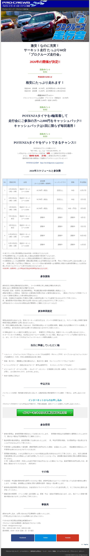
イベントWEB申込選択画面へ (45, 412)
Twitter (45, 537)
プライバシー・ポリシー (77, 551)
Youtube (68, 537)
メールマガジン (24, 551)
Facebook (22, 537)
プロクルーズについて (12, 551)
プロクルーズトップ (8, 9)
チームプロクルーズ (63, 551)
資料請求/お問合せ (35, 551)
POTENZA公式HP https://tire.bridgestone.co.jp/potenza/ (45, 163)
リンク (44, 551)
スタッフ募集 (52, 551)
